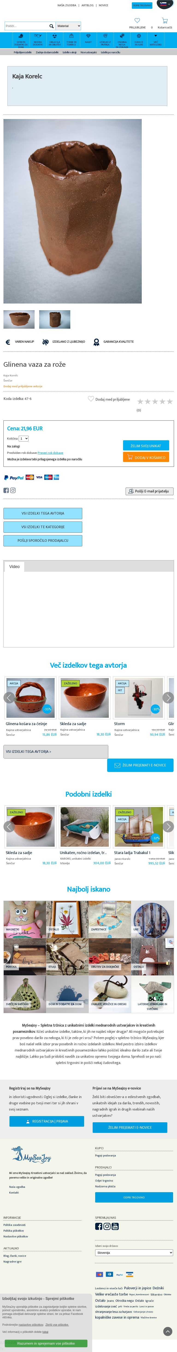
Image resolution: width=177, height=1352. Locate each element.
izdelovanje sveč (106, 1306)
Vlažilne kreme (149, 1318)
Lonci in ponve (146, 1306)
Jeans (110, 1300)
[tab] (14, 567)
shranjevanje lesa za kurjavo (113, 1311)
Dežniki (158, 1288)
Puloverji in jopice (137, 1288)
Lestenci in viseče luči (109, 1288)
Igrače (149, 1300)
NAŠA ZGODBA (67, 5)
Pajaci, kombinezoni (139, 1294)
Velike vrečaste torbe (111, 1294)
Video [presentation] (14, 566)
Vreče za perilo (131, 1306)
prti (120, 1306)
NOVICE (103, 5)
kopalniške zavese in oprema (117, 1317)
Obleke (167, 1294)
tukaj (45, 1332)
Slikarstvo (156, 1294)
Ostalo (100, 1301)
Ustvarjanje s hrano (143, 1312)
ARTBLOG (88, 5)
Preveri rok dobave (50, 453)
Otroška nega (124, 1300)
